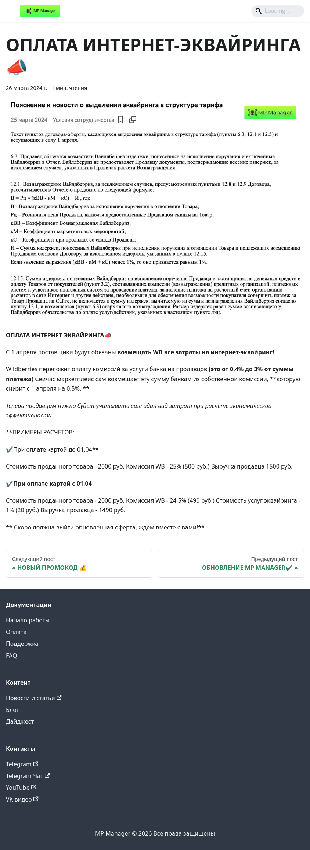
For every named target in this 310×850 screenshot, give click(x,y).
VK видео (22, 799)
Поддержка (22, 644)
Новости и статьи (34, 698)
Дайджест (20, 721)
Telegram (22, 764)
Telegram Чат (28, 776)
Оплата (16, 632)
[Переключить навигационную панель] (11, 11)
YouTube (21, 788)
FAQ (11, 655)
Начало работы (28, 620)
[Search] (277, 11)
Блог (12, 710)
